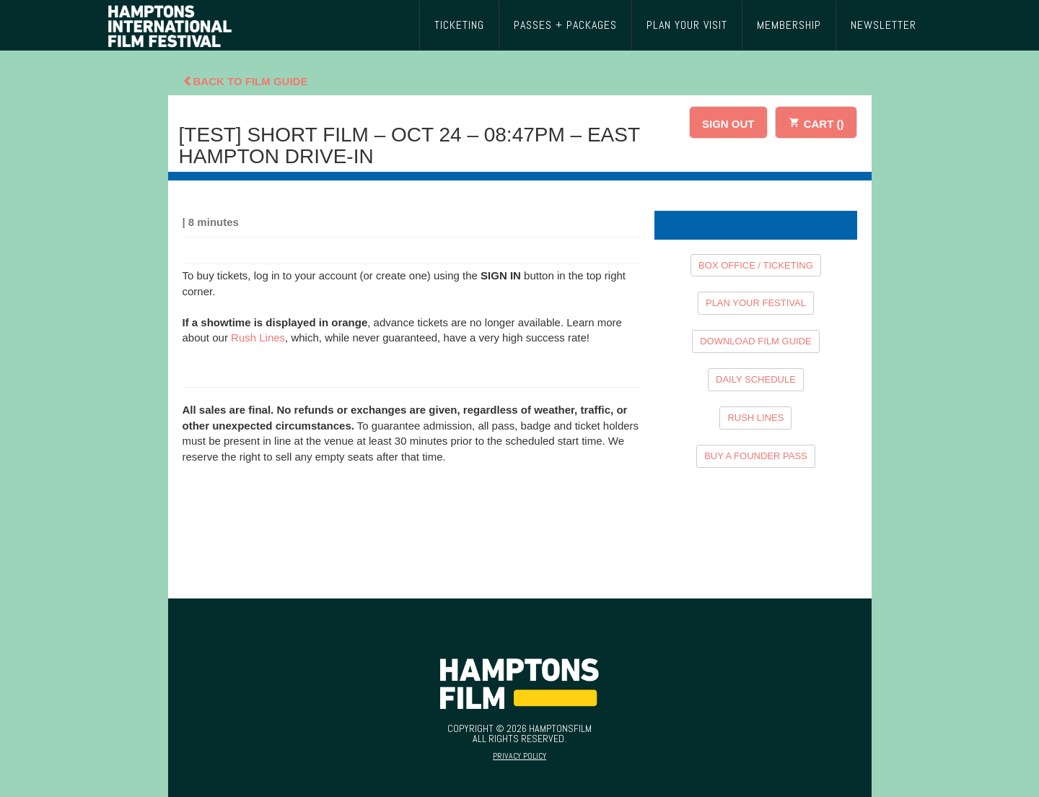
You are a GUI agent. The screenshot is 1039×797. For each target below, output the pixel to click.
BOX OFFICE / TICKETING (755, 265)
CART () (816, 121)
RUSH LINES (755, 417)
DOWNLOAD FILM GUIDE (756, 341)
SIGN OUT (728, 124)
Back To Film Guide (245, 81)
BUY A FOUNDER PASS (755, 455)
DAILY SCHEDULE (756, 379)
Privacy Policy (519, 756)
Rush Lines (258, 337)
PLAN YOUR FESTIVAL (756, 302)
